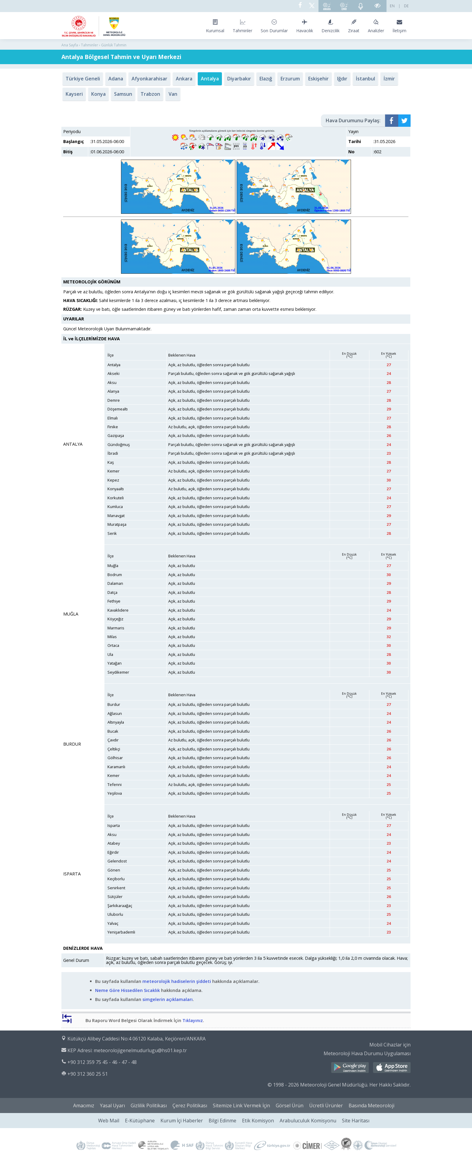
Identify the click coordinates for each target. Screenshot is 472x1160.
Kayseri (74, 94)
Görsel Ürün (289, 1105)
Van (173, 94)
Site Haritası (355, 1120)
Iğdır (342, 78)
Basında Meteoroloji (371, 1105)
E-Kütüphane (140, 1120)
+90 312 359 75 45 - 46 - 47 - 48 (102, 1062)
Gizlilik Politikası (149, 1105)
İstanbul (365, 78)
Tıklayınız (192, 1020)
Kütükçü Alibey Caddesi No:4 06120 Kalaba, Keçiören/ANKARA (136, 1038)
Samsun (123, 94)
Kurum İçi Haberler (181, 1120)
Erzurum (290, 78)
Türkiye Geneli (83, 78)
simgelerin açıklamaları (167, 999)
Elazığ (265, 78)
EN (392, 5)
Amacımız (83, 1105)
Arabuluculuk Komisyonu (308, 1120)
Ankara (184, 78)
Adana (115, 78)
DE (406, 5)
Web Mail (108, 1120)
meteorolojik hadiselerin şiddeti (176, 981)
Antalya (210, 78)
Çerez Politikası (189, 1105)
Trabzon (150, 94)
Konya (98, 94)
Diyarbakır (239, 78)
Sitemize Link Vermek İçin (241, 1105)
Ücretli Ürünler (326, 1105)
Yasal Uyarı (112, 1105)
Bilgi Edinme (222, 1120)
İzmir (389, 78)
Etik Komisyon (258, 1120)
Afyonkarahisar (149, 78)
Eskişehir (318, 78)
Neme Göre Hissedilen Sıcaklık (127, 990)
